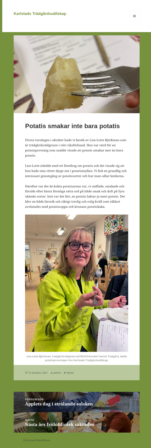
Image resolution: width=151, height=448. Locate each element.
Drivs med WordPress (36, 440)
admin (57, 372)
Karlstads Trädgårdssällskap (40, 13)
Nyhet (70, 372)
